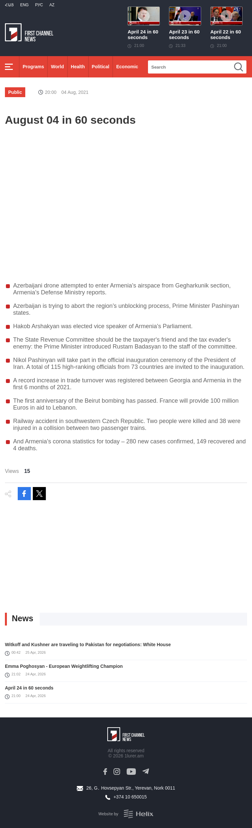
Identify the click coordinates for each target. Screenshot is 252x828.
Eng (24, 5)
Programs (33, 66)
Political (101, 66)
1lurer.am (133, 755)
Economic (127, 66)
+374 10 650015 (130, 796)
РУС (39, 5)
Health (78, 66)
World (57, 66)
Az (51, 5)
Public (15, 92)
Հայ (9, 5)
